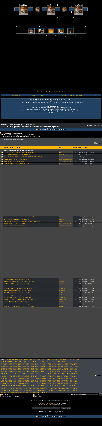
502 (28, 361)
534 (28, 363)
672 (53, 370)
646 (67, 368)
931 (60, 383)
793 (36, 377)
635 (41, 368)
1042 (49, 390)
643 (60, 368)
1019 (55, 389)
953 (36, 385)
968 (72, 385)
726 (28, 373)
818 (19, 378)
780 (4, 377)
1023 (67, 389)
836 (62, 378)
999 (70, 387)
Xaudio (61, 283)
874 (77, 380)
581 (65, 365)
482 (59, 359)
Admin (38, 136)
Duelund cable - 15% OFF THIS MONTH (15, 159)
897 (55, 382)
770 (58, 375)
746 (77, 373)
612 (62, 366)
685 (6, 371)
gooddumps (62, 299)
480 (54, 359)
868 (63, 380)
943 (11, 385)
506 (38, 361)
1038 (36, 390)
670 (48, 370)
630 (28, 368)
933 (65, 383)
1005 (11, 389)
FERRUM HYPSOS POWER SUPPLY (15, 161)
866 (58, 380)
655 (11, 370)
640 (53, 368)
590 (9, 366)
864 (53, 380)
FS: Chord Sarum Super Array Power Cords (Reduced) (19, 152)
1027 (2, 390)
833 (55, 378)
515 (60, 361)
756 (23, 375)
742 (67, 373)
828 (43, 378)
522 (77, 361)
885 (26, 382)
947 (21, 385)
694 (28, 371)
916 (23, 383)
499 (21, 361)
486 (69, 359)
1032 (17, 390)
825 (36, 378)
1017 (48, 389)
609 (55, 366)
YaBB (34, 124)
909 (6, 383)
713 (75, 371)
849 (16, 380)
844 (4, 380)
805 (65, 377)
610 (58, 366)
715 (2, 373)
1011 (30, 389)
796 (43, 377)
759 (31, 375)
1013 (36, 389)
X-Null (51, 404)
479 (51, 359)
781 (6, 377)
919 (31, 383)
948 (23, 385)
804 (63, 377)
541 (45, 363)
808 (72, 377)
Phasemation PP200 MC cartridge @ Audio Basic (17, 290)
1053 (5, 392)
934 (67, 383)
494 (9, 361)
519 (70, 361)
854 (28, 380)
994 (58, 387)
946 (19, 385)
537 (36, 363)
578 (58, 365)
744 (72, 373)
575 (50, 365)
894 (48, 382)
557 (6, 365)
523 (2, 363)
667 (41, 370)
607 (50, 366)
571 (41, 365)
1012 (33, 389)
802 (58, 377)
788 (23, 377)
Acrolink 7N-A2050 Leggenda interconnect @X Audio (19, 283)
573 (45, 365)
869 (65, 380)
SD (60, 163)
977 (16, 387)
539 (41, 363)
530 (19, 363)
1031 (14, 390)
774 (67, 375)
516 (62, 361)
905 (75, 382)
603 (41, 366)
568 (33, 365)
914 (19, 383)
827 (41, 378)
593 (16, 366)
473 (37, 359)
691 (21, 371)
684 (4, 371)
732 (43, 373)
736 (53, 373)
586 (77, 365)
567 (31, 365)
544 (53, 363)
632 (33, 368)
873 (75, 380)
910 (9, 383)
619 (2, 368)
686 (9, 371)
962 (58, 385)
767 (50, 375)
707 (60, 371)
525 (6, 363)
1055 (11, 392)
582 (67, 365)
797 (45, 377)
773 (65, 375)
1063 (36, 392)
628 (23, 368)
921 (36, 383)
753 (16, 375)
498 (19, 361)
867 (60, 380)
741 (65, 373)
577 (55, 365)
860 (43, 380)
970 (77, 385)
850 (19, 380)
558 (9, 365)
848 (14, 380)
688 (14, 371)
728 (33, 373)
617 (75, 366)
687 (11, 371)
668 (43, 370)
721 (16, 373)
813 (6, 378)
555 (2, 365)
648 (72, 368)
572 (43, 365)
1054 (8, 392)
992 (53, 387)
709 (65, 371)
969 (75, 385)
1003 (5, 389)
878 (9, 382)
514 (58, 361)
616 (72, 366)
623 (11, 368)
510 (48, 361)
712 (72, 371)
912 (14, 383)
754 (19, 375)
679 (70, 370)
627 (21, 368)
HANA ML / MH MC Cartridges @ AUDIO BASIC (18, 288)
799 (50, 377)
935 (70, 383)
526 (9, 363)
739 (60, 373)
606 (48, 366)
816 (14, 378)
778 (77, 375)
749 (6, 375)
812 (4, 378)
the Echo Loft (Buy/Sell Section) (12, 133)
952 (33, 385)
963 (60, 385)
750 (9, 375)
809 (75, 377)
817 (16, 378)
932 (62, 383)
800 (53, 377)
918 (28, 383)
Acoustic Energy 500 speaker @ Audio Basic (16, 295)
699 (41, 371)
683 (2, 371)
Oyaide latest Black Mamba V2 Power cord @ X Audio (19, 304)
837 (65, 378)
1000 (72, 387)
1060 (27, 392)
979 (21, 387)
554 (77, 363)
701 (45, 371)
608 (53, 366)
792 (33, 377)
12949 (45, 392)
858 (38, 380)
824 (33, 378)
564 (23, 365)
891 (41, 382)
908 (4, 383)
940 (4, 385)
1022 (64, 389)
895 (50, 382)
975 (11, 387)
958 (48, 385)
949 (26, 385)
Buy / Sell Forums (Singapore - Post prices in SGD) (19, 135)
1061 (30, 392)
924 (43, 383)
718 (9, 373)
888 (33, 382)
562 (19, 365)
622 (9, 368)
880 (14, 382)
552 (72, 363)
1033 (20, 390)
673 (55, 370)
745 (75, 373)
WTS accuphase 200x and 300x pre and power (16, 154)
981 (26, 387)
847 (11, 380)
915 (21, 383)
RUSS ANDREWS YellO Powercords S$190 (16, 163)
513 (55, 361)
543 (50, 363)
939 (2, 385)
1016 (45, 389)
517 (65, 361)
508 (43, 361)
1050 (74, 390)
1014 (39, 389)
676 (63, 370)
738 (58, 373)
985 (36, 387)
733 (45, 373)
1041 (45, 390)
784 (14, 377)
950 (28, 385)
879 (11, 382)
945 (16, 385)
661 (26, 370)
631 (31, 368)
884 (23, 382)
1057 (17, 392)
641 (55, 368)
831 (50, 378)
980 (23, 387)
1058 (20, 392)
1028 (5, 390)
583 (70, 365)
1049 (71, 390)
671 (50, 370)
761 (36, 375)
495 (11, 361)
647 (70, 368)
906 (77, 382)
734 (48, 373)
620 (4, 368)
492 (4, 361)
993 (55, 387)
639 (50, 368)
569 (36, 365)
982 (28, 387)
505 (36, 361)
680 (72, 370)
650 (77, 368)
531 (21, 363)
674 (58, 370)
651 (2, 370)
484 (64, 359)
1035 (27, 390)
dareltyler (62, 157)
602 (38, 366)
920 (33, 383)
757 (26, 375)
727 (31, 373)
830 (48, 378)
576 (53, 365)
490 (78, 359)
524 (4, 363)
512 (53, 361)
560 (14, 365)
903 (70, 382)
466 (20, 359)
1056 (14, 392)
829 (45, 378)
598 (28, 366)
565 (26, 365)
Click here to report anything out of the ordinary (51, 101)
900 (63, 382)
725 (26, 373)
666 (38, 370)
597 (26, 366)
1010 (27, 389)
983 (31, 387)
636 (43, 368)
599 (31, 366)
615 (70, 366)
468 (25, 359)
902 (67, 382)
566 (28, 365)
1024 (70, 389)
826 (38, 378)
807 (70, 377)
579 (60, 365)
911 (11, 383)
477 (47, 359)
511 (50, 361)
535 (31, 363)
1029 (8, 390)
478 (49, 359)
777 (75, 375)
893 (45, 382)
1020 (58, 389)
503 (31, 361)
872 (72, 380)
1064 (39, 392)
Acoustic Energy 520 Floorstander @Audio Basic (18, 297)
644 (63, 368)
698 (38, 371)
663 (31, 370)
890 (38, 382)
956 (43, 385)
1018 (52, 389)
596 (23, 366)
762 (38, 375)
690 (19, 371)
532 (23, 363)
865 (55, 380)
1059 (23, 392)
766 (48, 375)
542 (48, 363)
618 (77, 366)
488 (73, 359)
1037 (33, 390)
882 (19, 382)
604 (43, 366)
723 (21, 373)
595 (21, 366)
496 (14, 361)
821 (26, 378)
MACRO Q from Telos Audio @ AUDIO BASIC (17, 292)
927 (50, 383)
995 (60, 387)
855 (31, 380)
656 (14, 370)
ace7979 (61, 281)
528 (14, 363)
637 (45, 368)
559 (11, 365)
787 (21, 377)
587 (2, 366)
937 (75, 383)
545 (55, 363)
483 (61, 359)
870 (67, 380)
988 (43, 387)
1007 (17, 389)
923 (41, 383)
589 (6, 366)
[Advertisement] (25, 64)
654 (9, 370)
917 (26, 383)
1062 (33, 392)
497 (16, 361)
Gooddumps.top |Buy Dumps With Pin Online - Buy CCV (20, 299)
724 (23, 373)
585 (75, 365)
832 (53, 378)
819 (21, 378)
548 (63, 363)
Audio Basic (62, 288)
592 (14, 366)
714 (77, 371)
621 (6, 368)
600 (33, 366)
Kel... (60, 152)
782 (9, 377)
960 (53, 385)
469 (27, 359)
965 (65, 385)
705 (55, 371)
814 (9, 378)
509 (45, 361)
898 (58, 382)
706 (58, 371)
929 (55, 383)
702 (48, 371)
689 (16, 371)
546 (58, 363)
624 (14, 368)
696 (33, 371)
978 (19, 387)
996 (63, 387)
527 (11, 363)
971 (2, 387)
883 (21, 382)
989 (45, 387)
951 (31, 385)
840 (72, 378)
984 (33, 387)
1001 (75, 387)
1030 (11, 390)
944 (14, 385)
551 (70, 363)
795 (41, 377)
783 (11, 377)
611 (60, 366)
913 (16, 383)
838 (67, 378)
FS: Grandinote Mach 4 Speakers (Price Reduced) (18, 286)
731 (41, 373)
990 (48, 387)
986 (38, 387)
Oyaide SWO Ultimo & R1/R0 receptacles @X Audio (19, 306)
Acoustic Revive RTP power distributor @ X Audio (18, 301)
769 (55, 375)
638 (48, 368)
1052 (2, 392)
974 (9, 387)
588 (4, 366)
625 (16, 368)
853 (26, 380)
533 (26, 363)
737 (55, 373)
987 (41, 387)
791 (31, 377)
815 (11, 378)
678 (67, 370)
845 (6, 380)
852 (23, 380)
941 (6, 385)
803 (60, 377)
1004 (8, 389)
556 (4, 365)
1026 (77, 389)
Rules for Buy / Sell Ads (37, 95)
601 (36, 366)
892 (43, 382)
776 (72, 375)
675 (60, 370)
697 (36, 371)
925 (45, 383)
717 (6, 373)
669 (45, 370)
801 (55, 377)
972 (4, 387)
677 (65, 370)
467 (22, 359)
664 (33, 370)
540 (43, 363)
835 (60, 378)
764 (43, 375)
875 (2, 382)
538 (38, 363)
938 (77, 383)
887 (31, 382)
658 (19, 370)
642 (58, 368)
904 (72, 382)
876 (4, 382)
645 (65, 368)
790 (28, 377)
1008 (20, 389)
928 (53, 383)
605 (45, 366)
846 (9, 380)
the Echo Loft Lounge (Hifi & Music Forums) (72, 95)
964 (63, 385)
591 (11, 366)
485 (66, 359)
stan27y (61, 286)
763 (41, 375)
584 (72, 365)
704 (53, 371)
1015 (42, 389)
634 (38, 368)
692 (23, 371)
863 (50, 380)
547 (60, 363)
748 (4, 375)
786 (19, 377)
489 (76, 359)
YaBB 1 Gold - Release (47, 403)
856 (33, 380)
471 (32, 359)
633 (36, 368)
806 (67, 377)
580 (63, 365)
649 (75, 368)
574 (48, 365)
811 (2, 378)
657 (16, 370)
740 (63, 373)
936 (72, 383)
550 (67, 363)
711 (70, 371)
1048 (67, 390)
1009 (23, 389)
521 (75, 361)
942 (9, 385)
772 (63, 375)
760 (33, 375)
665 (36, 370)
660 (23, 370)
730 (38, 373)
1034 (23, 390)
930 (58, 383)
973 (6, 387)
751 (11, 375)
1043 (52, 390)
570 (38, 365)
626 (19, 368)
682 (77, 370)
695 (31, 371)
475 (42, 359)
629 (26, 368)
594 (19, 366)
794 (38, 377)
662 (28, 370)
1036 (30, 390)
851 (21, 380)
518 (67, 361)
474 (39, 359)
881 (16, 382)
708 (63, 371)
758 (28, 375)
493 (6, 361)
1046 (61, 390)
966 (67, 385)
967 (70, 385)
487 (71, 359)
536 (33, 363)
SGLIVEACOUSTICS (65, 159)
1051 (77, 390)
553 (75, 363)
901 (65, 382)
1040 (42, 390)
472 (34, 359)
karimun (61, 154)
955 (41, 385)
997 (65, 387)
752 (14, 375)
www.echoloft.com (16, 95)
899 (60, 382)
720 (14, 373)
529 (16, 363)
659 (21, 370)
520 (72, 361)
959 (50, 385)
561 (16, 365)
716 (4, 373)
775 (70, 375)
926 (48, 383)
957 (45, 385)
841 (75, 378)
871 (70, 380)
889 (36, 382)
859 (41, 380)
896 (53, 382)
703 (50, 371)
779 (2, 377)
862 (48, 380)
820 (23, 378)
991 (50, 387)
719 (11, 373)
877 (6, 382)
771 (60, 375)
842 (77, 378)
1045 (58, 390)
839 (70, 378)
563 (21, 365)
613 (65, 366)
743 (70, 373)
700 (43, 371)
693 (26, 371)
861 (45, 380)
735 (50, 373)
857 (36, 380)
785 (16, 377)
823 (31, 378)
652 (4, 370)
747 (2, 375)
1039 (39, 390)
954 (38, 385)
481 (56, 359)
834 (58, 378)
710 (67, 371)
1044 (55, 390)
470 (29, 359)
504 (33, 361)
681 (75, 370)
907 (2, 383)
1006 (14, 389)
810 (77, 377)
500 (23, 361)
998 (67, 387)
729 (36, 373)
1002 (2, 389)
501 (26, 361)
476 (44, 359)
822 (28, 378)
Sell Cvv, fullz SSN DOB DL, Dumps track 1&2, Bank (19, 281)
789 (26, 377)
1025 (74, 389)
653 (6, 370)
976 (14, 387)
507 (41, 361)
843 (2, 380)
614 (67, 366)
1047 (64, 390)
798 (48, 377)
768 (53, 375)
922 (38, 383)
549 (65, 363)
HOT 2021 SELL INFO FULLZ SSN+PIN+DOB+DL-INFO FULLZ (23, 157)
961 (55, 385)
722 (19, 373)
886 (28, 382)
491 (2, 361)
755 (21, 375)
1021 (61, 389)
